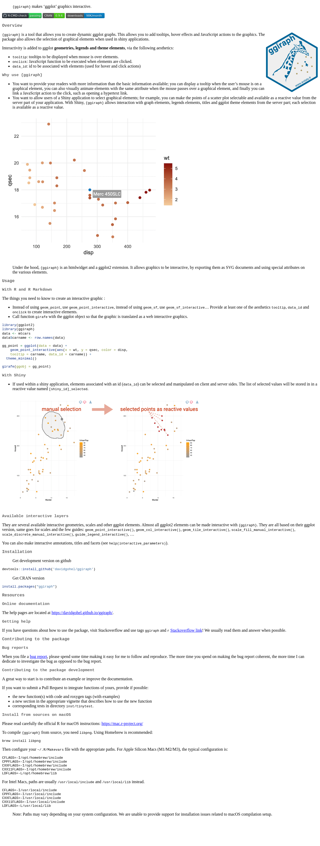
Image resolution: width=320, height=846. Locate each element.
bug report (38, 672)
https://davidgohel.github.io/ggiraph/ (82, 626)
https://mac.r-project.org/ (122, 740)
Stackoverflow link (186, 644)
